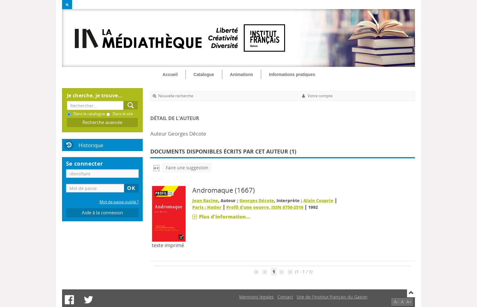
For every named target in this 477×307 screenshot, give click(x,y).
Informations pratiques (292, 74)
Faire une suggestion (187, 168)
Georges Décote (256, 200)
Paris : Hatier (206, 207)
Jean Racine (205, 200)
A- (396, 302)
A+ (409, 302)
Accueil (170, 74)
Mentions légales (256, 297)
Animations (241, 74)
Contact (285, 297)
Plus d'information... (224, 216)
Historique (90, 145)
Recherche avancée (102, 122)
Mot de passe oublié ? (119, 202)
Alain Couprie (318, 200)
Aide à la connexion (102, 212)
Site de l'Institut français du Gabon (332, 297)
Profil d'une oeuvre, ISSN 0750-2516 (264, 207)
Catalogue (203, 74)
